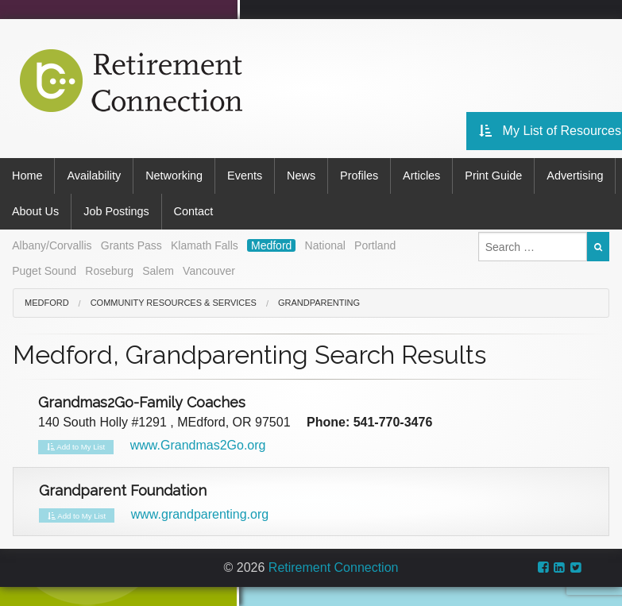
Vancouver (209, 270)
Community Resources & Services (174, 302)
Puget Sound (44, 270)
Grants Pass (131, 245)
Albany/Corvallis (51, 245)
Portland (375, 245)
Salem (158, 270)
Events (244, 175)
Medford (271, 245)
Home (27, 175)
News (301, 175)
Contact (194, 211)
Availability (94, 175)
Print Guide (493, 175)
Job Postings (116, 211)
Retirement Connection (334, 567)
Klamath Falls (204, 245)
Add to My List (76, 447)
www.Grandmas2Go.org (198, 445)
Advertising (575, 175)
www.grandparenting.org (200, 514)
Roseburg (109, 270)
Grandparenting (319, 302)
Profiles (359, 175)
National (325, 245)
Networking (174, 175)
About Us (35, 211)
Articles (421, 175)
